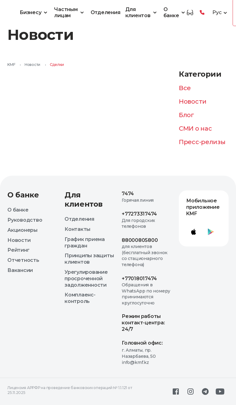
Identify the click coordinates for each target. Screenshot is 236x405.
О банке (175, 12)
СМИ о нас (195, 128)
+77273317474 (139, 214)
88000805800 (140, 240)
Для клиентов (142, 12)
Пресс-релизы (202, 142)
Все (185, 88)
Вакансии (20, 270)
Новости (32, 64)
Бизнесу (34, 12)
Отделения (105, 12)
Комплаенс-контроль (80, 298)
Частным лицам (69, 12)
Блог (186, 115)
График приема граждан (85, 242)
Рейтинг (18, 250)
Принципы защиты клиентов (89, 259)
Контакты (77, 229)
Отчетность (23, 260)
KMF (11, 64)
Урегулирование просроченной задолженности (86, 278)
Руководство (24, 220)
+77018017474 (139, 278)
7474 (128, 194)
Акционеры (22, 230)
